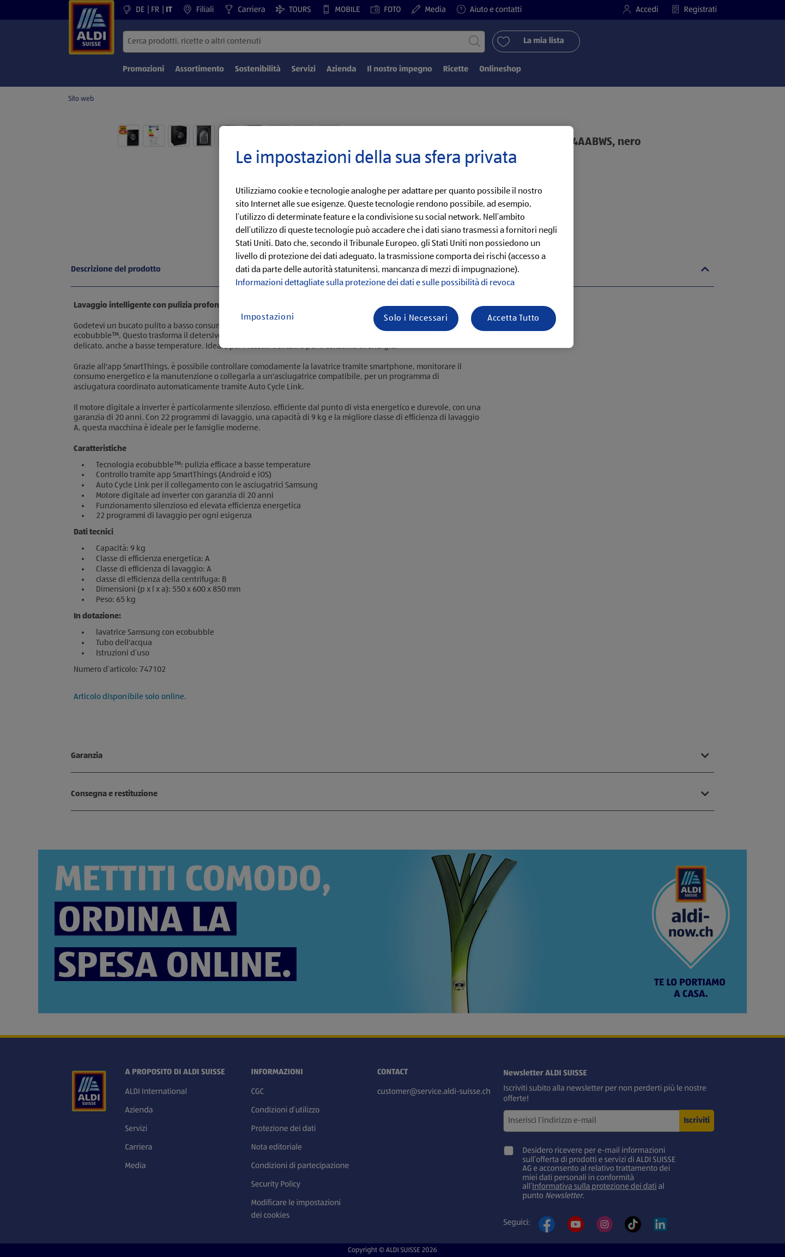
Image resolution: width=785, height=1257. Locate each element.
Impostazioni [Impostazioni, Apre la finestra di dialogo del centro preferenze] (267, 317)
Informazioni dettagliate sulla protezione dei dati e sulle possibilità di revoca (375, 283)
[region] (396, 237)
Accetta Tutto (513, 318)
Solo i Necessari (416, 318)
